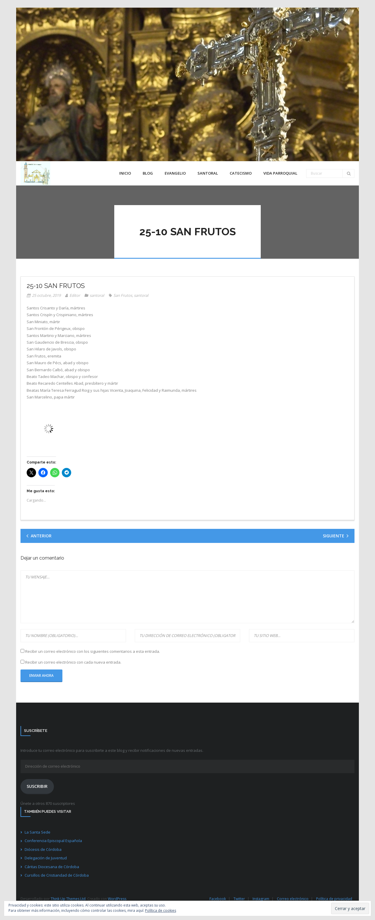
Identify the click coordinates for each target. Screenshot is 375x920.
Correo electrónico (292, 898)
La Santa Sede (37, 832)
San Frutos (122, 295)
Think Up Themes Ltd (68, 898)
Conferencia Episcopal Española (53, 840)
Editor (74, 295)
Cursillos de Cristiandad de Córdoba (57, 875)
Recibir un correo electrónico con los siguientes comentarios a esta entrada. (92, 651)
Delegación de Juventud (46, 858)
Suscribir (37, 786)
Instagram (261, 898)
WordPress (117, 898)
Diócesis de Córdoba (43, 849)
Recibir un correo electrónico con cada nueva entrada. (73, 662)
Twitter (239, 898)
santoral (97, 295)
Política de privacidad (334, 898)
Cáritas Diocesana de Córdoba (52, 866)
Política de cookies (160, 910)
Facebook (217, 898)
